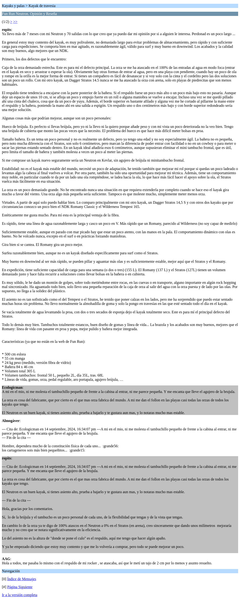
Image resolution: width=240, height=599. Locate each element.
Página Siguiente (20, 587)
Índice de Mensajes (21, 579)
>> (15, 22)
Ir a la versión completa (19, 595)
